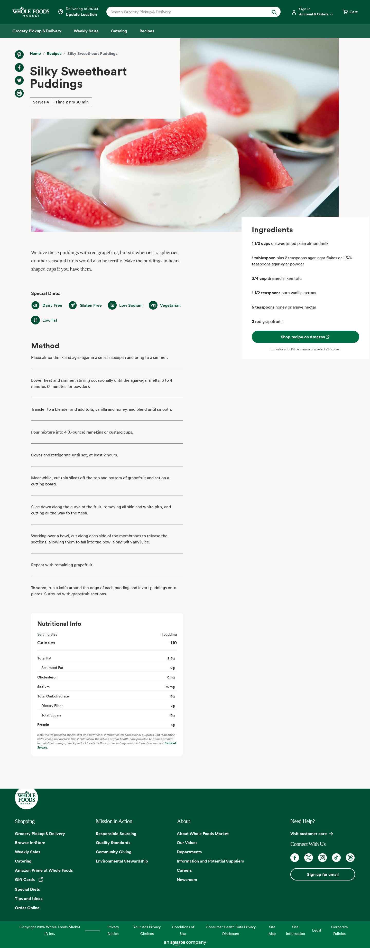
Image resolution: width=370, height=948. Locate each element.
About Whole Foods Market (203, 833)
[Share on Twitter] (19, 80)
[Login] (312, 11)
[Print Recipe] (19, 93)
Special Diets (27, 889)
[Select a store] (78, 11)
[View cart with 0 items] (350, 11)
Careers (184, 870)
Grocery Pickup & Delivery (40, 833)
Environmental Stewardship (122, 861)
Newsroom (187, 879)
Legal (316, 930)
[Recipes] (147, 31)
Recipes (54, 53)
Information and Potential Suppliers (210, 861)
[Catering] (119, 31)
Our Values (187, 842)
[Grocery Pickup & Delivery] (36, 31)
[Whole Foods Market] (30, 12)
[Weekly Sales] (86, 31)
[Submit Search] (274, 12)
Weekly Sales (27, 852)
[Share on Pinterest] (19, 54)
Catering (23, 861)
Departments (189, 852)
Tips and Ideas (28, 898)
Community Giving (114, 852)
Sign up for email (322, 874)
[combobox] (185, 12)
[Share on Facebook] (19, 67)
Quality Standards (113, 842)
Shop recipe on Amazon (305, 337)
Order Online (27, 908)
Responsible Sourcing (116, 833)
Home (35, 53)
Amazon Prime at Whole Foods (44, 870)
